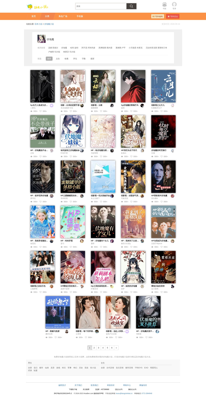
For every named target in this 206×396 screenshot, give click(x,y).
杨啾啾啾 (94, 108)
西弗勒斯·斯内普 (105, 48)
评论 (75, 59)
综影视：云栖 (96, 105)
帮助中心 (127, 385)
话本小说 (38, 24)
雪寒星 (138, 334)
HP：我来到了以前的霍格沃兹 (133, 241)
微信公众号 (132, 389)
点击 (58, 59)
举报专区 (111, 385)
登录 (174, 9)
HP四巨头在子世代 (129, 150)
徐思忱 (33, 243)
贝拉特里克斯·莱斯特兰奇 (156, 48)
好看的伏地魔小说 (105, 357)
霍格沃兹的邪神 (158, 286)
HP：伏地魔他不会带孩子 (41, 150)
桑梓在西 (49, 334)
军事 (69, 368)
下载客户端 (73, 389)
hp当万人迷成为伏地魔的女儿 (42, 105)
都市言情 (129, 368)
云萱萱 (78, 334)
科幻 (64, 368)
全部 (30, 368)
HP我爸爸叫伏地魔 (159, 195)
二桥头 (33, 108)
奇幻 (75, 368)
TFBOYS (138, 368)
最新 (92, 59)
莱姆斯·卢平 (121, 48)
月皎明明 (94, 153)
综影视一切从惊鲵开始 (100, 195)
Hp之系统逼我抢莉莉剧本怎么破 (104, 286)
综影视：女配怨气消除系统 (132, 195)
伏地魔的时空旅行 (158, 150)
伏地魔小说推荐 (64, 357)
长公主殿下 (95, 198)
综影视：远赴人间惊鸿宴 (116, 331)
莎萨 (123, 289)
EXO (146, 368)
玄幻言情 (119, 368)
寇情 (123, 108)
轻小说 (93, 368)
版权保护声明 (98, 393)
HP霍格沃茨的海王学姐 (70, 286)
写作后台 (173, 16)
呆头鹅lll (154, 198)
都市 (41, 368)
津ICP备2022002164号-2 (63, 393)
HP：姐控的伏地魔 (129, 286)
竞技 (86, 368)
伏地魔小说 (49, 24)
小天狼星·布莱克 (136, 48)
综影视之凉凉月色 (38, 286)
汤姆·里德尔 (53, 48)
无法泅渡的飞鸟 (67, 108)
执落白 (123, 153)
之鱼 (32, 153)
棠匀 (62, 243)
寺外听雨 (64, 198)
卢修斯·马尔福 (54, 52)
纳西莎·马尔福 (69, 52)
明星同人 (154, 368)
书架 (164, 9)
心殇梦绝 (33, 289)
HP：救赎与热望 (52, 331)
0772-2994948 (147, 393)
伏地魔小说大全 (143, 357)
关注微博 (86, 389)
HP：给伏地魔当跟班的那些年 (103, 150)
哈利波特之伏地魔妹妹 (70, 150)
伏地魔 (64, 48)
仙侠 (47, 368)
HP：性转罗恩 (67, 241)
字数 (84, 59)
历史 (81, 368)
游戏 (58, 368)
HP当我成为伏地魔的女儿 (162, 241)
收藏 (66, 59)
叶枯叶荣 (64, 153)
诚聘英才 (62, 385)
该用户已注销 (111, 334)
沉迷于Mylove (156, 243)
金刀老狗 (154, 289)
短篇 (35, 370)
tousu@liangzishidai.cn (124, 393)
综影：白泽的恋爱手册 (70, 105)
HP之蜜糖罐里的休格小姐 (71, 195)
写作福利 (158, 16)
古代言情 (110, 368)
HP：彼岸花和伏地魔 (39, 195)
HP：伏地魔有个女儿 (100, 241)
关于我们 (78, 385)
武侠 (30, 370)
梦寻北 (33, 198)
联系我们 (94, 385)
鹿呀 (92, 243)
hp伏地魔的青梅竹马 (129, 105)
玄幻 (35, 368)
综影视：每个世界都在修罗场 (88, 331)
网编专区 (143, 385)
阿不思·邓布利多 (88, 48)
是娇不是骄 (65, 289)
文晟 (153, 153)
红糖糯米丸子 (156, 108)
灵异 (52, 368)
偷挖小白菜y (126, 243)
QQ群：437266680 (102, 389)
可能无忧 (124, 198)
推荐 (49, 59)
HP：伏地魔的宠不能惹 (146, 331)
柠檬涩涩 (94, 289)
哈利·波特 (74, 48)
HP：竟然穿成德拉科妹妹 (41, 241)
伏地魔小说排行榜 (125, 357)
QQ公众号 (119, 389)
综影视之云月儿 (158, 105)
